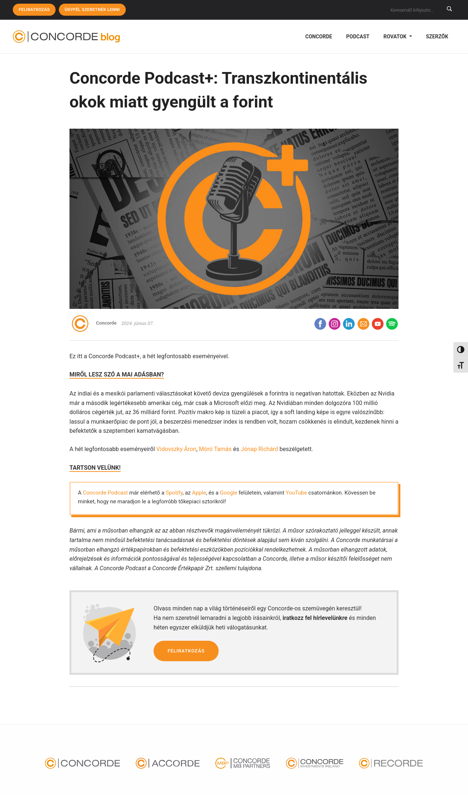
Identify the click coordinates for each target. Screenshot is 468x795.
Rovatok (396, 36)
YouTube (296, 492)
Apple (199, 492)
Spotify (174, 492)
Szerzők (437, 36)
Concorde (318, 36)
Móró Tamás (215, 449)
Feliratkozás (35, 9)
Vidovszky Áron (176, 449)
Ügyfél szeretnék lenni (94, 9)
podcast (358, 36)
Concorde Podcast (105, 492)
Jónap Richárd (259, 449)
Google (228, 492)
